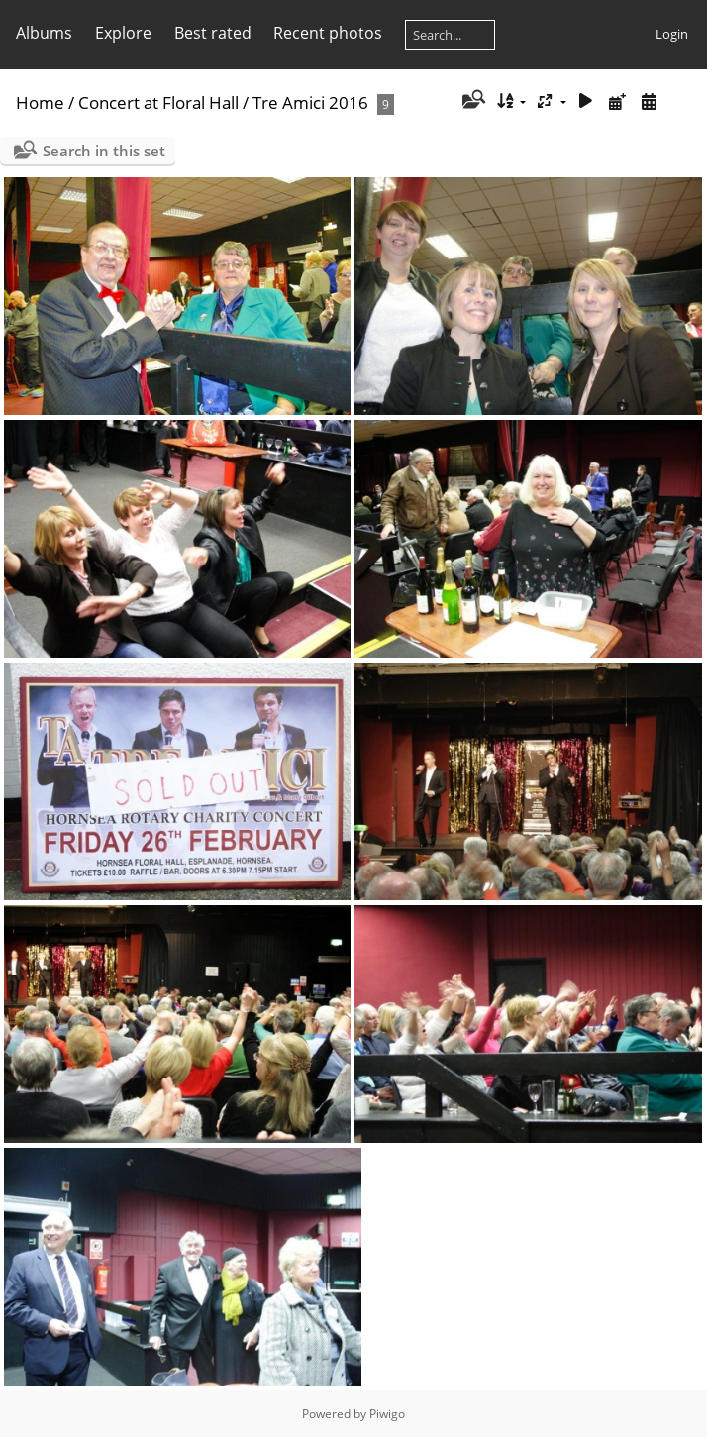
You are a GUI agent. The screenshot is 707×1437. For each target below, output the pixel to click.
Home (40, 102)
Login (672, 34)
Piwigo (387, 1413)
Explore (123, 33)
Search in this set (104, 150)
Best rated (213, 33)
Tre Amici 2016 (310, 102)
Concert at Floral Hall (160, 102)
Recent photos (327, 33)
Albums (44, 33)
